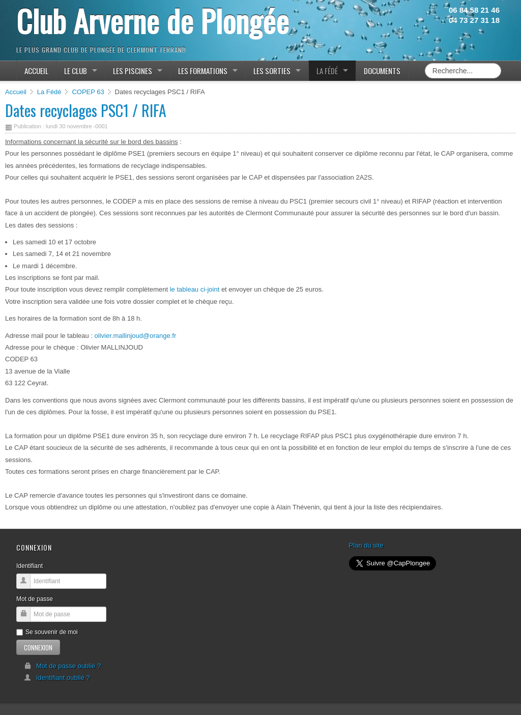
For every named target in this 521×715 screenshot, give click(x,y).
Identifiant (29, 565)
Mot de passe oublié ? (62, 666)
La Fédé (49, 92)
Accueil (15, 92)
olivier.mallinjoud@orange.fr (136, 335)
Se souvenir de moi (47, 632)
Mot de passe (34, 599)
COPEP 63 (88, 92)
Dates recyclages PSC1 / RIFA (85, 110)
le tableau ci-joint (193, 289)
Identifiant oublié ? (57, 677)
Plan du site (366, 545)
